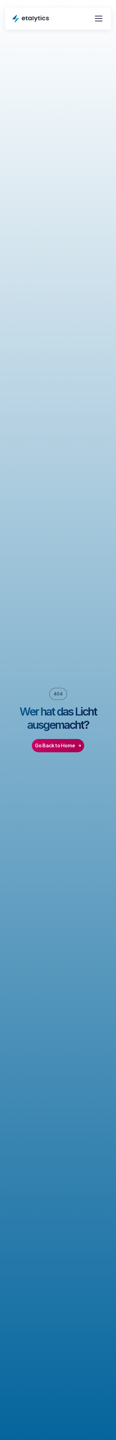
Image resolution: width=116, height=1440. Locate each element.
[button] (97, 18)
